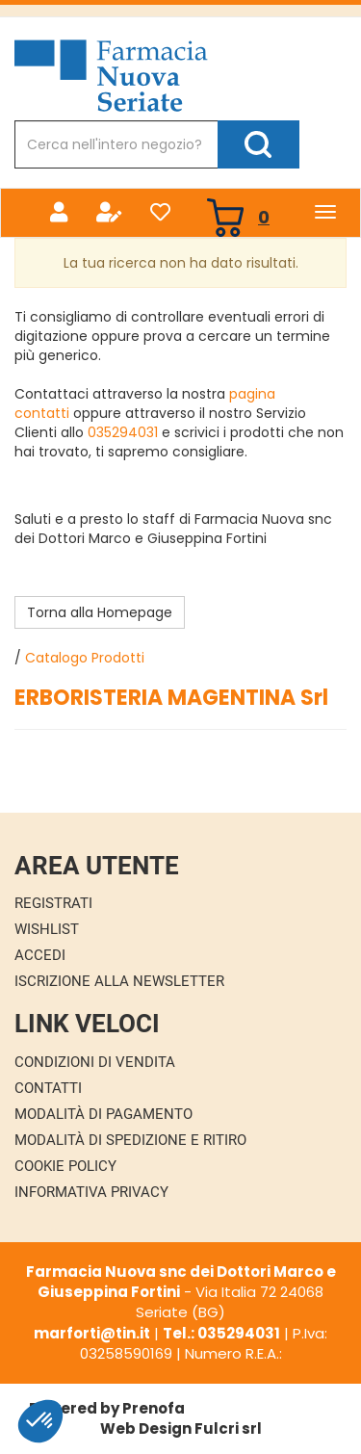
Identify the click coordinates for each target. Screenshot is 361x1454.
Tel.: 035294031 (221, 1333)
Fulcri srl (228, 1428)
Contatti (48, 1088)
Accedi (39, 955)
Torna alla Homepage (99, 612)
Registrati (53, 903)
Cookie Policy (65, 1166)
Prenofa (153, 1408)
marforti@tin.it (92, 1333)
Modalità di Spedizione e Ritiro (130, 1140)
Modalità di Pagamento (103, 1114)
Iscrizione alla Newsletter (119, 981)
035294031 (123, 432)
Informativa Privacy (91, 1192)
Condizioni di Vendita (94, 1062)
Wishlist (46, 929)
